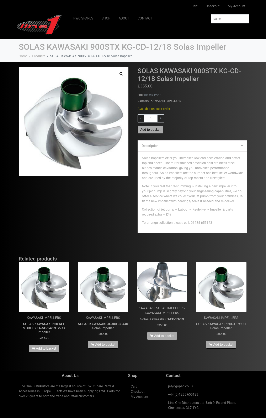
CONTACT (145, 18)
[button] (121, 74)
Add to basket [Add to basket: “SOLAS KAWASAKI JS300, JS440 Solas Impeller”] (105, 345)
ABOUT (124, 18)
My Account (236, 6)
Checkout (212, 6)
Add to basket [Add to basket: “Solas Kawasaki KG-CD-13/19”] (164, 336)
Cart (194, 6)
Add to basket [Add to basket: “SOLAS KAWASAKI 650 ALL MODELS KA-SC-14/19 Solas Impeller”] (46, 348)
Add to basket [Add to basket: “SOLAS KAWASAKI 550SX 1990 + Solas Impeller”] (223, 345)
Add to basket (150, 130)
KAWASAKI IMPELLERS (166, 100)
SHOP (106, 18)
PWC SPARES (83, 18)
